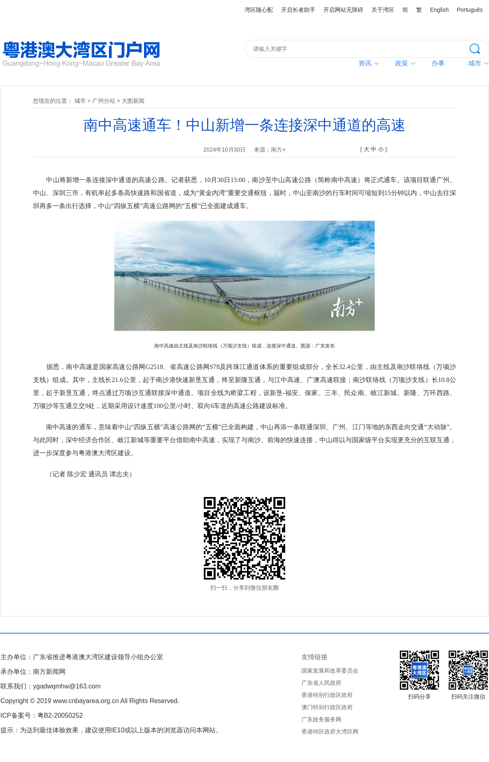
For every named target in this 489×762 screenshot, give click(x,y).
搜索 (479, 48)
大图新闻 (133, 101)
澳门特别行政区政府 (327, 707)
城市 (80, 101)
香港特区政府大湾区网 (329, 731)
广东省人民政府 (321, 683)
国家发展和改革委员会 (329, 670)
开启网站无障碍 (343, 10)
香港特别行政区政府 (327, 695)
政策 (401, 63)
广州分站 (103, 101)
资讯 (364, 63)
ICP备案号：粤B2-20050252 (41, 715)
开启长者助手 (298, 10)
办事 (438, 63)
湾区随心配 (259, 10)
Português (470, 10)
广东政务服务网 (321, 719)
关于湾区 (382, 10)
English (439, 10)
